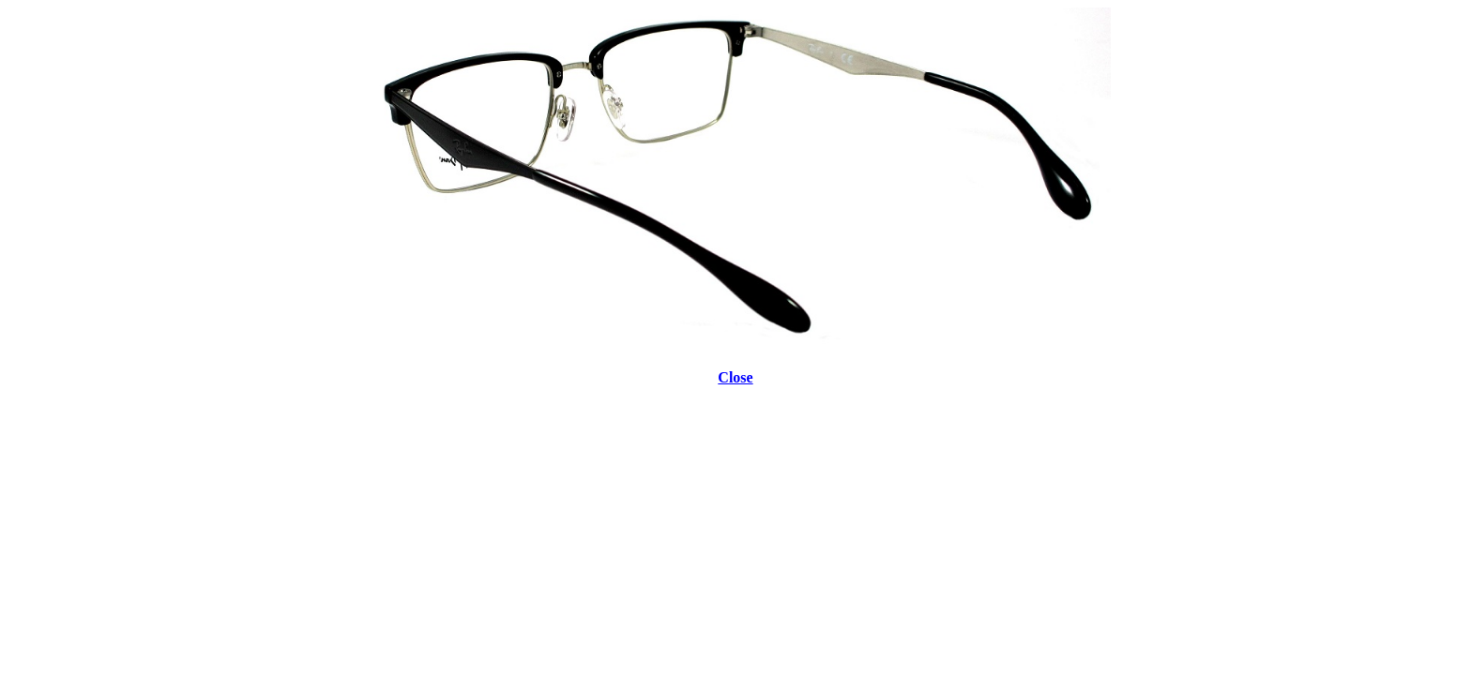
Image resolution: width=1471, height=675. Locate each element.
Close (735, 377)
